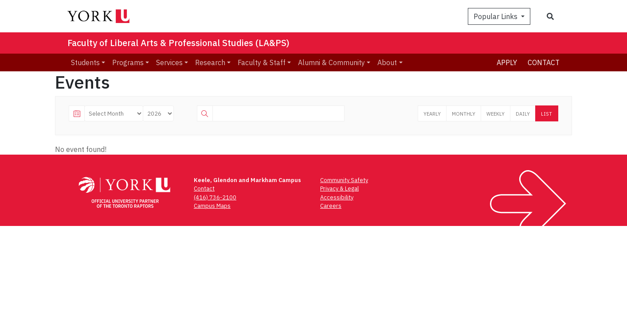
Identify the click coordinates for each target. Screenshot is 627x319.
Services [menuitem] (169, 62)
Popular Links (496, 16)
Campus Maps (212, 206)
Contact (544, 62)
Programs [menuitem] (128, 62)
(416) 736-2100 (215, 197)
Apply (507, 62)
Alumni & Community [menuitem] (331, 62)
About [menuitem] (387, 62)
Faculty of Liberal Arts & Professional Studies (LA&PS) (178, 43)
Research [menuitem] (210, 62)
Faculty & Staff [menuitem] (262, 62)
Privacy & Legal (339, 188)
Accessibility (336, 197)
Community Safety (344, 180)
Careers (330, 206)
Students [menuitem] (85, 62)
